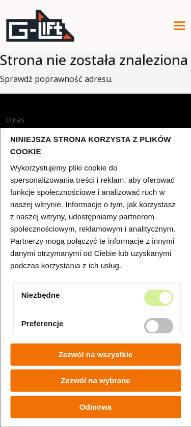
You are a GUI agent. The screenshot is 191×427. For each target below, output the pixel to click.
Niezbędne (40, 294)
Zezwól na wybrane (95, 380)
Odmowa (95, 407)
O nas (15, 119)
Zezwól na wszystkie (96, 354)
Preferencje (42, 323)
